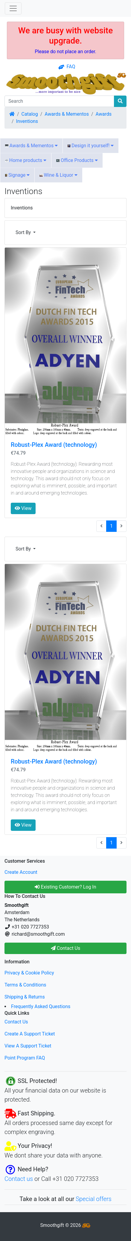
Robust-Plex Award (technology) (54, 444)
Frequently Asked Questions (40, 1006)
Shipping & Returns (24, 997)
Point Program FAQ (24, 1058)
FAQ (66, 66)
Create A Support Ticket (29, 1034)
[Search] (59, 101)
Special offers (94, 1199)
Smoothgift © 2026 (65, 1225)
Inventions (27, 121)
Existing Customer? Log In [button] (65, 887)
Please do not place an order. (65, 51)
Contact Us (16, 1022)
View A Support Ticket (27, 1046)
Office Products (77, 160)
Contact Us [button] (65, 948)
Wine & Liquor (58, 175)
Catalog (30, 114)
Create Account (20, 872)
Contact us (18, 1178)
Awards (104, 114)
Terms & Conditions (25, 985)
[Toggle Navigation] (13, 8)
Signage (17, 175)
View (23, 508)
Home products (25, 160)
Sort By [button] (24, 232)
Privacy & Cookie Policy (29, 973)
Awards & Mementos (67, 114)
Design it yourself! (91, 145)
